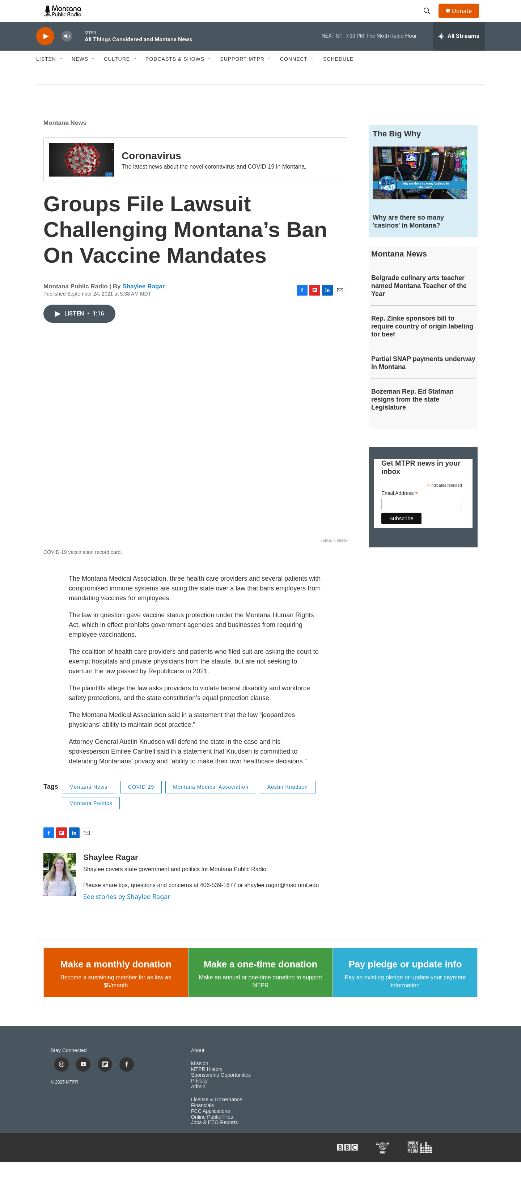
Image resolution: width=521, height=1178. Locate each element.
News (80, 75)
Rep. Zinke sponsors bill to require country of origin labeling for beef (422, 342)
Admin (198, 1103)
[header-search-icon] (430, 19)
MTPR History (207, 1085)
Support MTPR (242, 75)
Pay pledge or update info (405, 980)
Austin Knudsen (287, 803)
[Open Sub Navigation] (61, 75)
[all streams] (459, 52)
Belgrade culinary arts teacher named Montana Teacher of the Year (419, 302)
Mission (199, 1079)
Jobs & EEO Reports (214, 1138)
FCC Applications (210, 1127)
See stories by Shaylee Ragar (126, 912)
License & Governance (216, 1116)
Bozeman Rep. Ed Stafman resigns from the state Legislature (412, 415)
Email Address (399, 509)
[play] (45, 52)
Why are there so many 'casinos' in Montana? (408, 237)
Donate (466, 19)
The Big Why (397, 149)
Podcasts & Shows (174, 75)
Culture (117, 75)
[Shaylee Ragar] (59, 890)
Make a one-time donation (260, 980)
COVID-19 (141, 803)
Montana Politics (91, 819)
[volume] (67, 53)
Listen (46, 75)
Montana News (64, 139)
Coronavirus (151, 172)
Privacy (199, 1097)
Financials (202, 1121)
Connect (294, 75)
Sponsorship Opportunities (221, 1091)
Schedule (338, 75)
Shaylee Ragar (143, 302)
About (197, 1066)
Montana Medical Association (210, 803)
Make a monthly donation (115, 980)
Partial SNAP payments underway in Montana (423, 379)
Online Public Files (212, 1133)
